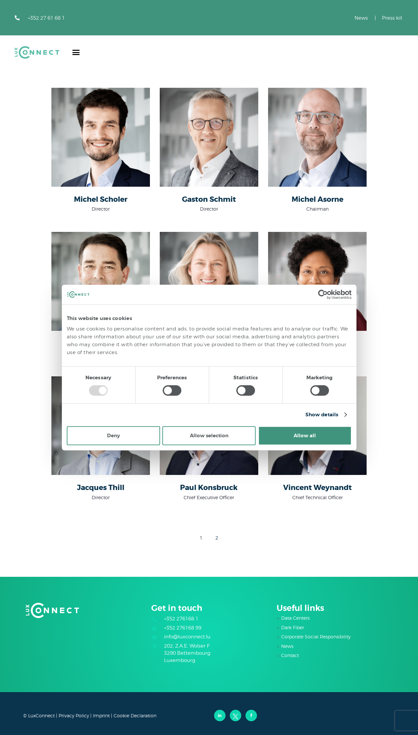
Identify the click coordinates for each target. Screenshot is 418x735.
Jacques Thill (100, 488)
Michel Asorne (317, 200)
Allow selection (209, 435)
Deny (113, 435)
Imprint (101, 715)
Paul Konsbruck (209, 488)
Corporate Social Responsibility (316, 636)
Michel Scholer (100, 200)
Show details (321, 414)
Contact (290, 655)
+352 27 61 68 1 (46, 18)
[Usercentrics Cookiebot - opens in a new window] (323, 294)
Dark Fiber (292, 627)
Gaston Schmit (209, 200)
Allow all (305, 435)
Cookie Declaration (135, 715)
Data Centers (295, 618)
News (361, 18)
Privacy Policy (74, 715)
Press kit (392, 18)
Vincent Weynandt (317, 488)
